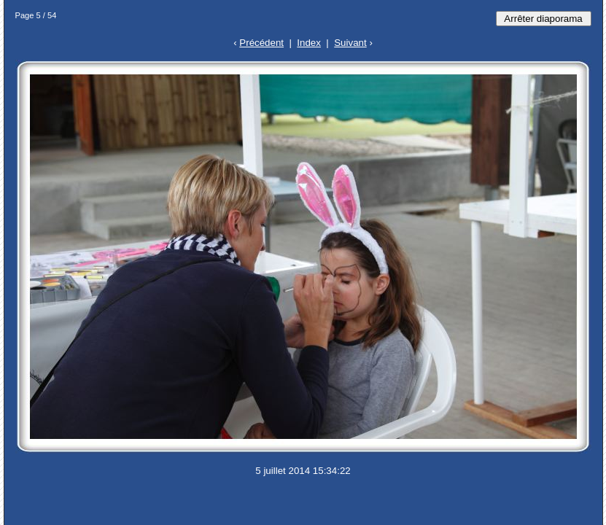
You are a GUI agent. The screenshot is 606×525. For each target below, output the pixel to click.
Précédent (261, 42)
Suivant (350, 42)
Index (309, 42)
